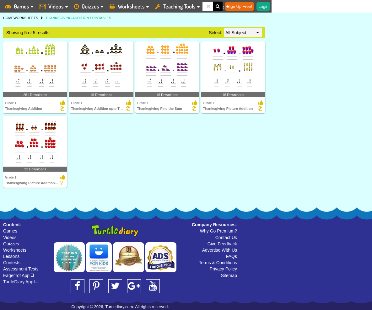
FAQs (231, 256)
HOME (8, 18)
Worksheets (14, 250)
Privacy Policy (223, 268)
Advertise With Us (219, 250)
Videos (10, 237)
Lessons (11, 256)
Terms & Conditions (218, 262)
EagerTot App (18, 275)
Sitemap (229, 275)
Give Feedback (222, 243)
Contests (11, 262)
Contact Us (226, 237)
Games (10, 230)
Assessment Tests (21, 268)
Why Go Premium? (218, 230)
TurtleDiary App (20, 281)
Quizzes (11, 243)
